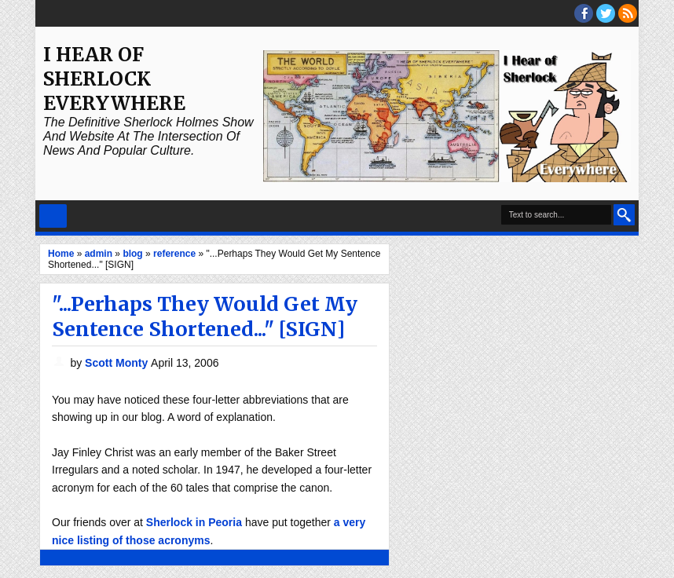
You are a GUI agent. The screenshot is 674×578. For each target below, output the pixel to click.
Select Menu (53, 216)
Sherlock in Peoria (194, 522)
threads (605, 13)
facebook (583, 13)
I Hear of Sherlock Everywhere (114, 78)
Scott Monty (118, 363)
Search (624, 214)
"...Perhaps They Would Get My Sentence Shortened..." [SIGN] (204, 316)
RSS (627, 13)
